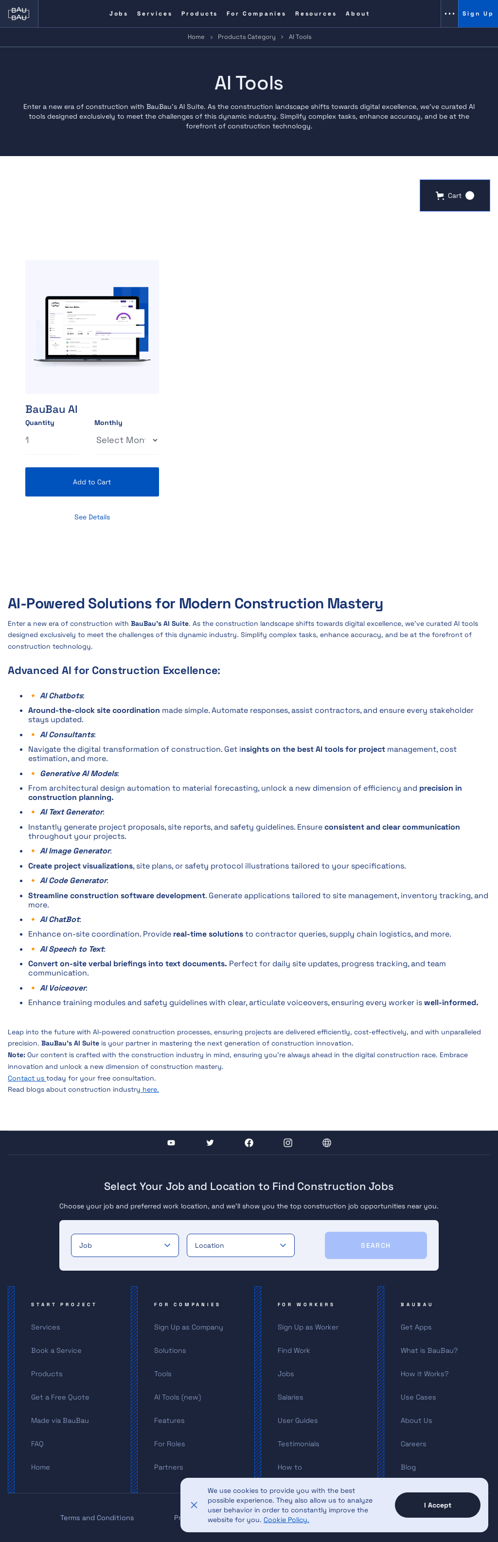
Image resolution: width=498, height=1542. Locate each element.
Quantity (39, 423)
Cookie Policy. (286, 1519)
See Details (92, 517)
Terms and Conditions (97, 1517)
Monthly (108, 423)
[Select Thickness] (126, 440)
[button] (455, 195)
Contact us (27, 1078)
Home (196, 37)
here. (150, 1089)
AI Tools (300, 37)
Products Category (247, 37)
